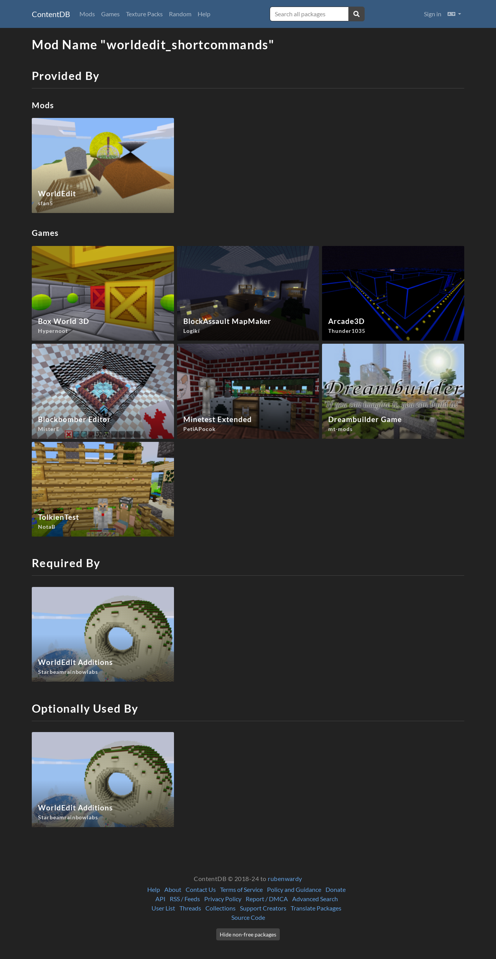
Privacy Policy (222, 898)
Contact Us (201, 889)
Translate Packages (316, 908)
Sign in (432, 13)
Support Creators (263, 908)
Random (180, 13)
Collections (220, 908)
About (172, 889)
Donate (336, 889)
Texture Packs (144, 13)
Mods (87, 13)
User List (163, 908)
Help (204, 13)
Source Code (248, 917)
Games (110, 13)
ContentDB (51, 14)
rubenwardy (285, 878)
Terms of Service (241, 889)
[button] (454, 14)
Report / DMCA (267, 898)
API (160, 898)
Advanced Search (315, 898)
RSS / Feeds (185, 898)
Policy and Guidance (294, 889)
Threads (190, 908)
